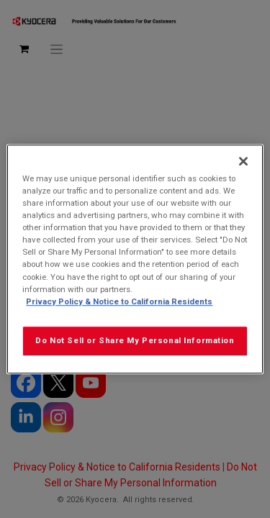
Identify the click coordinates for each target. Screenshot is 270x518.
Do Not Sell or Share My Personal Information (134, 340)
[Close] (243, 161)
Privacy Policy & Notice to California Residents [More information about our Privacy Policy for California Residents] (119, 301)
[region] (134, 259)
